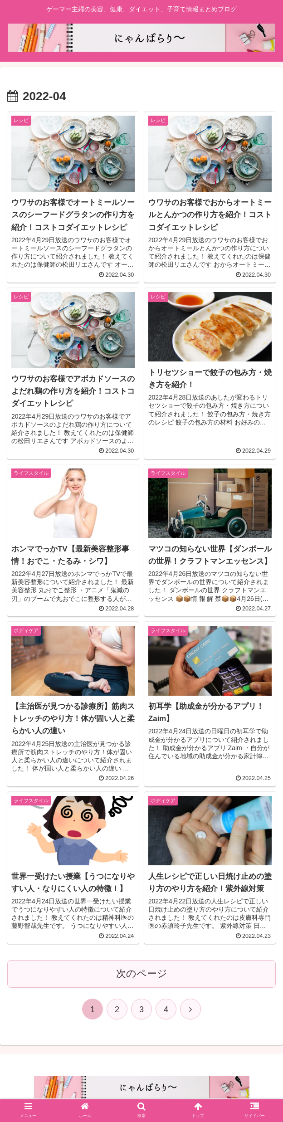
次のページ (141, 973)
